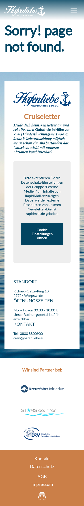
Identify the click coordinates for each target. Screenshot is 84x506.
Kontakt (42, 458)
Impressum (42, 484)
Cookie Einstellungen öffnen (42, 234)
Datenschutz (42, 466)
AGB (42, 476)
